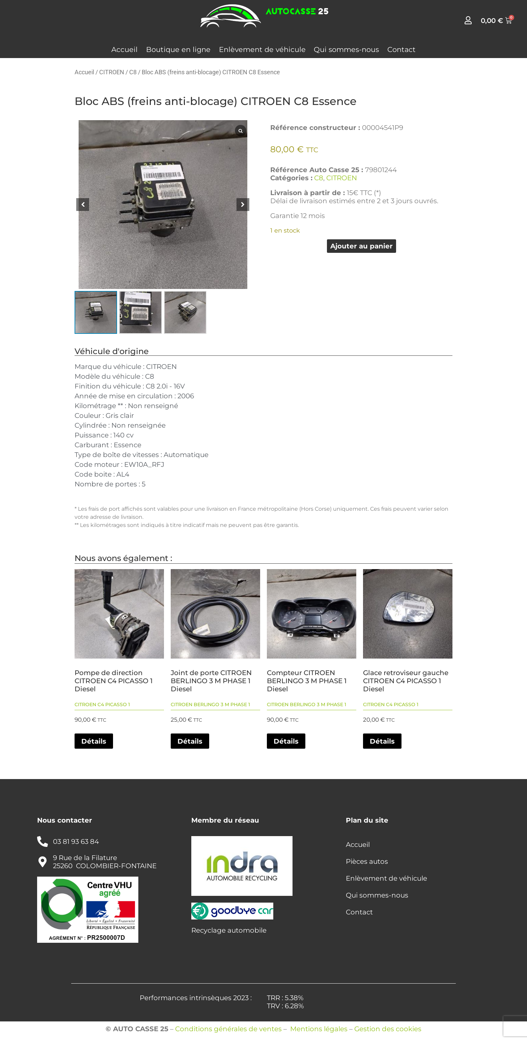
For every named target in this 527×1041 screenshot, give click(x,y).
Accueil (124, 49)
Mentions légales (319, 1029)
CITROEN (111, 72)
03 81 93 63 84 (76, 841)
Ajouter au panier (361, 246)
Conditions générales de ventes (228, 1029)
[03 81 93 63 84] (42, 841)
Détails (93, 741)
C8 (133, 72)
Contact (401, 49)
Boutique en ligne (178, 49)
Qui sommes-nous (346, 49)
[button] (243, 204)
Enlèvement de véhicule (262, 49)
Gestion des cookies (387, 1029)
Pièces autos (367, 861)
